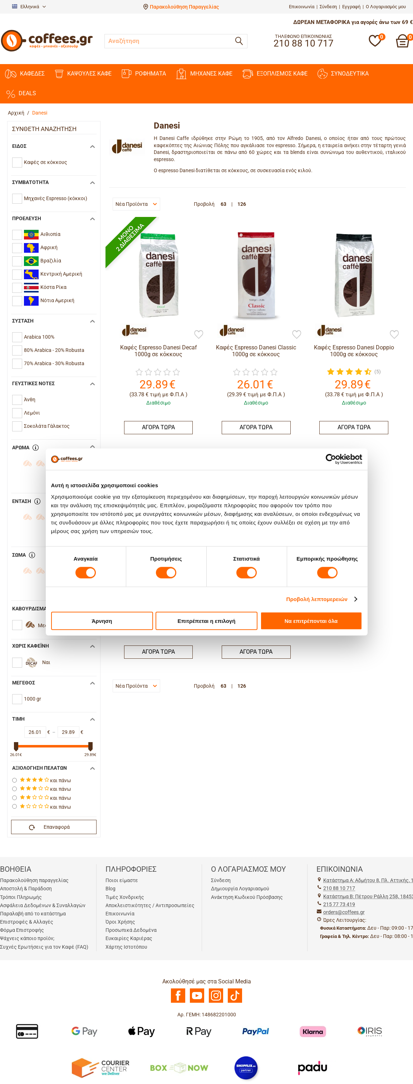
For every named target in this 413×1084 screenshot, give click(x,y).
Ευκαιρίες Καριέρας (128, 938)
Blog (110, 888)
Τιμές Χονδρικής (124, 897)
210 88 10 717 (339, 888)
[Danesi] (130, 331)
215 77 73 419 (339, 904)
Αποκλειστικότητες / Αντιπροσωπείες (150, 905)
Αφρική (41, 248)
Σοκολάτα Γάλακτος (47, 426)
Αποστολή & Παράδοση (26, 888)
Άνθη (29, 399)
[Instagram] (216, 1001)
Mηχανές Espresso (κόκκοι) (55, 198)
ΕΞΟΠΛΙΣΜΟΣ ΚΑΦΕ (275, 73)
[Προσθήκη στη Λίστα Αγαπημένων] (198, 335)
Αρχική (16, 113)
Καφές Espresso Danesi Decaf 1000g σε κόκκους (158, 351)
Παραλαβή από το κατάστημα (33, 913)
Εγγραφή (351, 6)
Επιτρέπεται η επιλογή (207, 621)
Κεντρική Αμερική (53, 274)
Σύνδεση (328, 6)
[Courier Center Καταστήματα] (100, 1067)
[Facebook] (178, 1001)
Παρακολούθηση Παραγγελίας (184, 7)
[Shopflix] (246, 1067)
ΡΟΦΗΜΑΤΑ (144, 73)
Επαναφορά (49, 827)
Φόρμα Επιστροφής (22, 930)
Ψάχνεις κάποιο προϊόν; (27, 938)
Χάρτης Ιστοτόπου (126, 947)
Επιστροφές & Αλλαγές (26, 922)
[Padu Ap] (313, 1067)
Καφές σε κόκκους (45, 162)
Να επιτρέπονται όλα (311, 621)
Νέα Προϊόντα (136, 204)
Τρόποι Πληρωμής (21, 897)
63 (223, 204)
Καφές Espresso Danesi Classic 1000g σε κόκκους (256, 351)
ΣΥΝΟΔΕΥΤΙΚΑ (343, 74)
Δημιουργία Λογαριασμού (240, 888)
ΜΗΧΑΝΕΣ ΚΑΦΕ (204, 74)
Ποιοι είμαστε (121, 880)
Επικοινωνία (301, 6)
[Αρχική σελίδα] (46, 50)
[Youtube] (197, 1001)
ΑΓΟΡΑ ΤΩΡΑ (158, 427)
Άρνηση (102, 621)
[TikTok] (235, 1001)
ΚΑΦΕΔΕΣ (25, 73)
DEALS (20, 93)
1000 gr (32, 699)
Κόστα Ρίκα (45, 287)
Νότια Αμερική (49, 301)
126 (241, 204)
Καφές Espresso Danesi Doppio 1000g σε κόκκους (354, 351)
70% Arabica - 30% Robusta (54, 363)
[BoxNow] (179, 1067)
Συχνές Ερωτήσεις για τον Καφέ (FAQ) (44, 947)
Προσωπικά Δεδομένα (131, 930)
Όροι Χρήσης (120, 922)
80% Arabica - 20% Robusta (54, 350)
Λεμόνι (32, 413)
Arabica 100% (39, 337)
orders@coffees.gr (344, 912)
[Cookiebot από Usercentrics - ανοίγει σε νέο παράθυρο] (331, 459)
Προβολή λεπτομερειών (317, 599)
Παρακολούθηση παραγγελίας (34, 880)
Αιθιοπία (42, 234)
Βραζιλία (42, 261)
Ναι (46, 662)
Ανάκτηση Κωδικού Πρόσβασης (247, 897)
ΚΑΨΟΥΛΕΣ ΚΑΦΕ (83, 74)
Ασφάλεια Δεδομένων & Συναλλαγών (42, 905)
